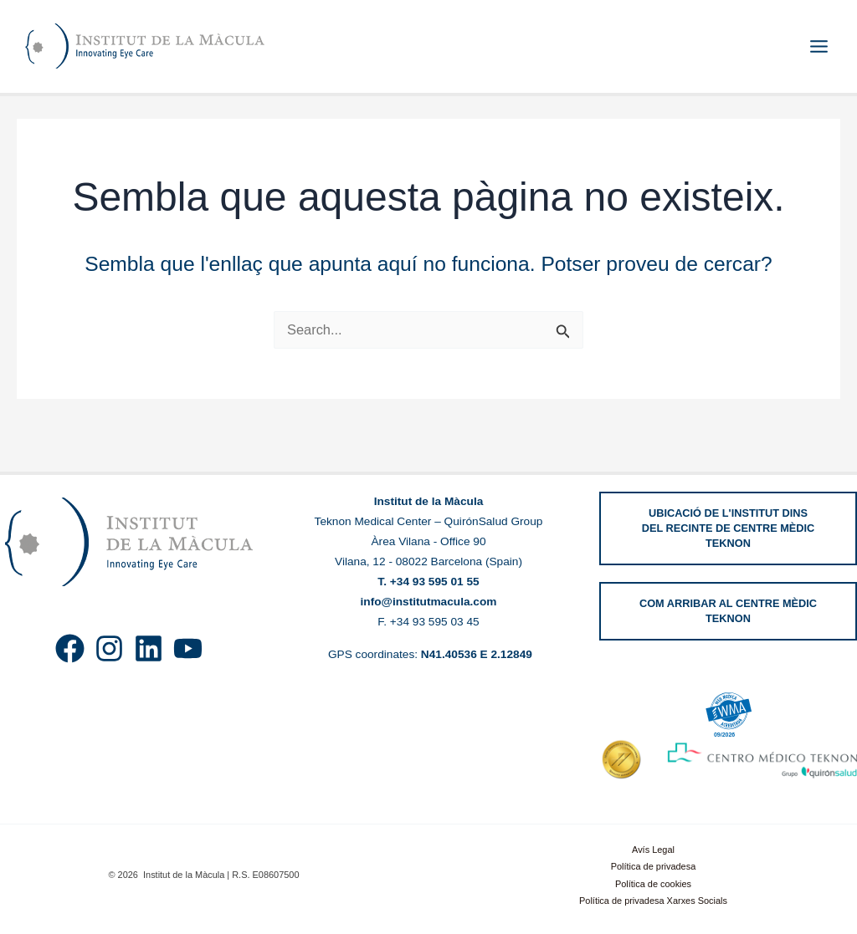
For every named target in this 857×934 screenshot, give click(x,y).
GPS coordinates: (428, 654)
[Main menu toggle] (818, 47)
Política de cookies (653, 884)
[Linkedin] (148, 648)
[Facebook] (70, 648)
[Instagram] (109, 648)
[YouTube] (188, 648)
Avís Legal (653, 850)
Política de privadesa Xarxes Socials (653, 901)
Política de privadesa (653, 866)
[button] (728, 528)
